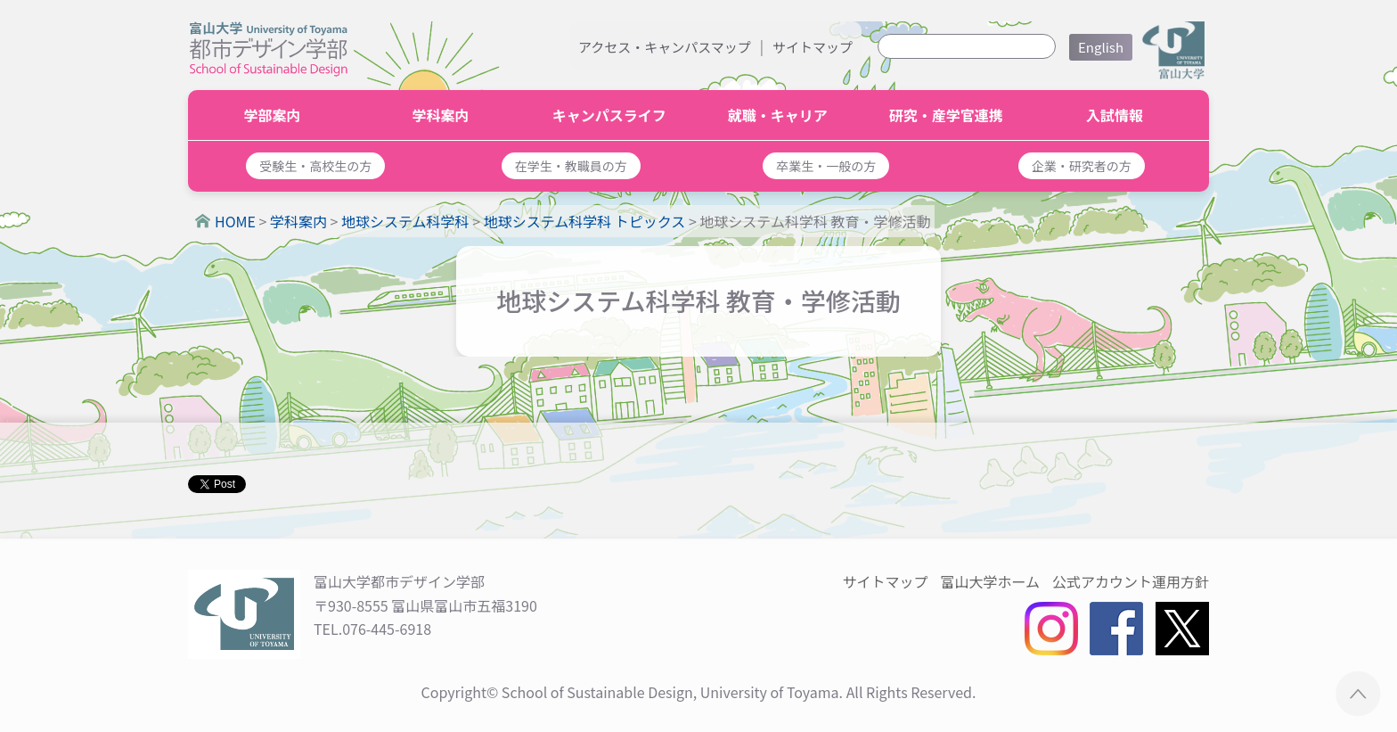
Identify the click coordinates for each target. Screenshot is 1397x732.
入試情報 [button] (1114, 115)
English (1100, 46)
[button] (316, 166)
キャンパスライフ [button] (609, 115)
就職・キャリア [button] (778, 115)
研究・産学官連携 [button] (946, 115)
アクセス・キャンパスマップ (664, 46)
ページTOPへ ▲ (1358, 693)
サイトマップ (812, 46)
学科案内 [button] (441, 115)
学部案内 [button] (272, 115)
